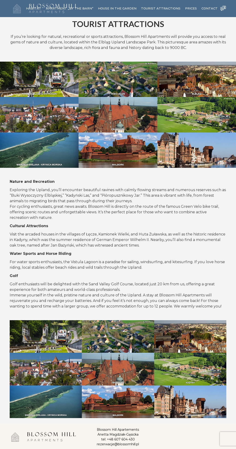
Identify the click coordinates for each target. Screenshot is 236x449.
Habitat (33, 8)
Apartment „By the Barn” (69, 8)
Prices (191, 8)
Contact (209, 8)
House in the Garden (117, 8)
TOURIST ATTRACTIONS (160, 8)
